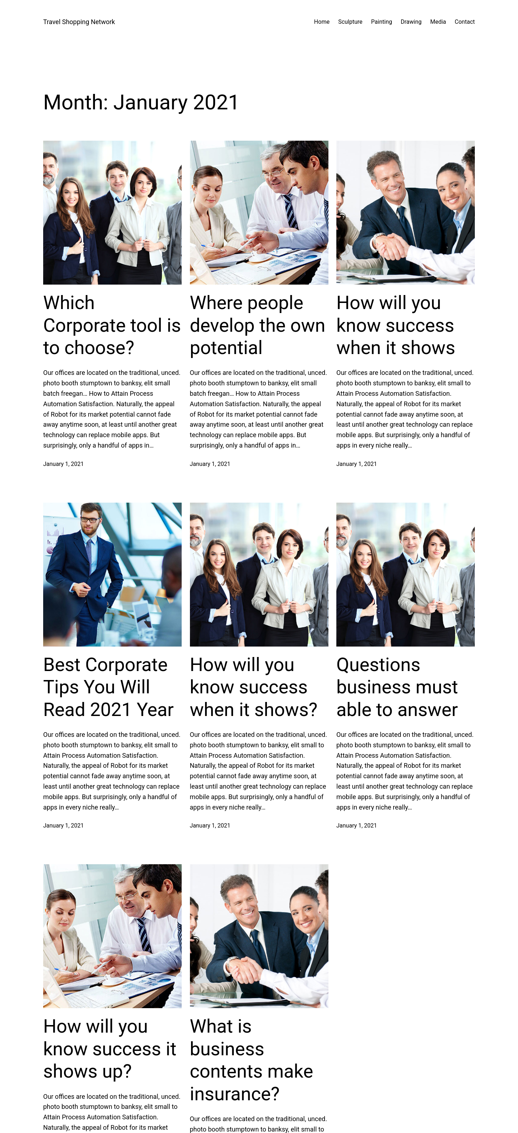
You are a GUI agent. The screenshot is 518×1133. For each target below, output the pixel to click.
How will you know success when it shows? (254, 687)
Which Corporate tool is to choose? (112, 325)
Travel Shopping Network (79, 22)
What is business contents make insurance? (251, 1060)
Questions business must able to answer (397, 687)
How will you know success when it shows (395, 325)
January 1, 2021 (63, 464)
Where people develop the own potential (258, 325)
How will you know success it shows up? (109, 1048)
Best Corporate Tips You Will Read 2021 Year (108, 687)
